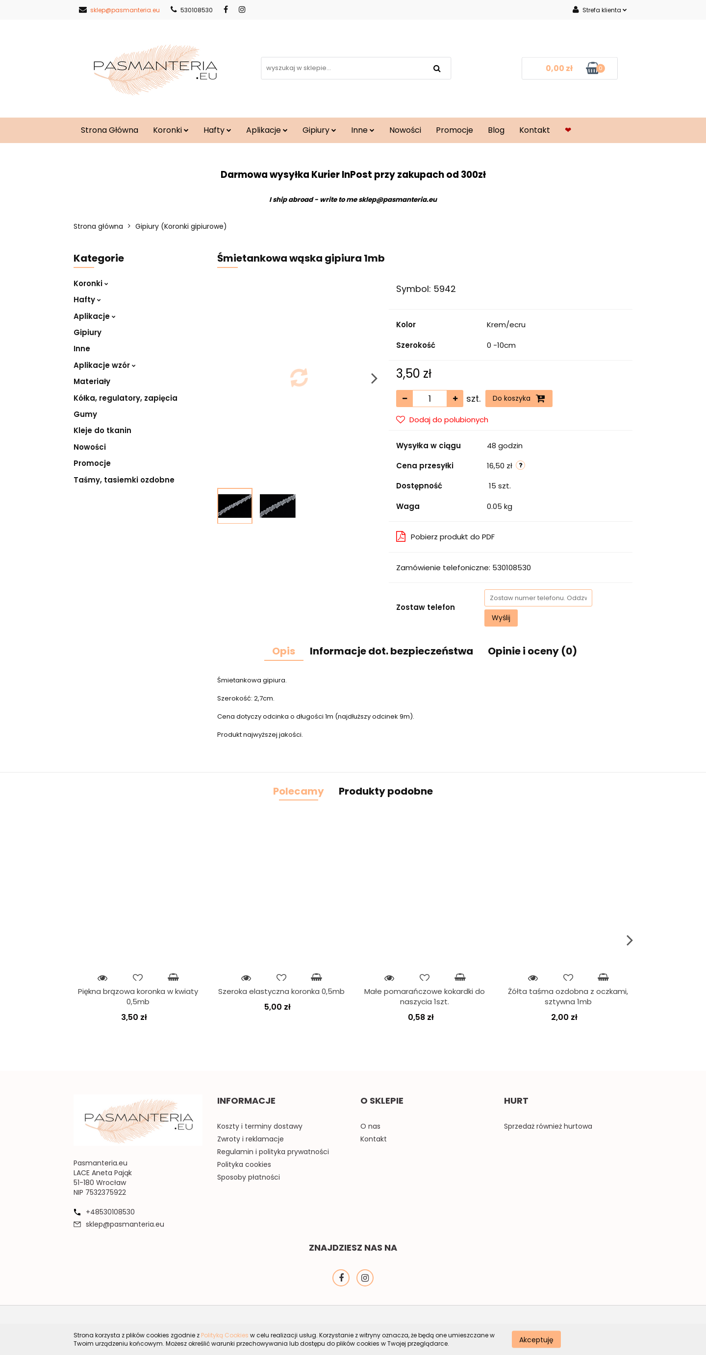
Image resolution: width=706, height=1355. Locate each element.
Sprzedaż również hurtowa (548, 1126)
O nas (370, 1126)
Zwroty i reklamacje (250, 1139)
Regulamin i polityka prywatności (273, 1152)
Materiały (92, 381)
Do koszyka (519, 398)
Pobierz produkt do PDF (445, 536)
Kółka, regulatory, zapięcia (125, 398)
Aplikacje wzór (105, 365)
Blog (496, 130)
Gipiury (319, 130)
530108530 (192, 10)
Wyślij (501, 618)
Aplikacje (267, 130)
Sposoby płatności (248, 1177)
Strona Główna (109, 130)
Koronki (171, 130)
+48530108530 (110, 1212)
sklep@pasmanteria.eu (119, 10)
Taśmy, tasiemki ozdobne (124, 480)
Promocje (454, 130)
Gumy (85, 414)
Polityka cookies (244, 1164)
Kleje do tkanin (102, 430)
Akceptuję (536, 1339)
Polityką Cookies (225, 1335)
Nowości (405, 130)
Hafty (217, 130)
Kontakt (534, 130)
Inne (363, 130)
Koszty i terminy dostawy (260, 1126)
